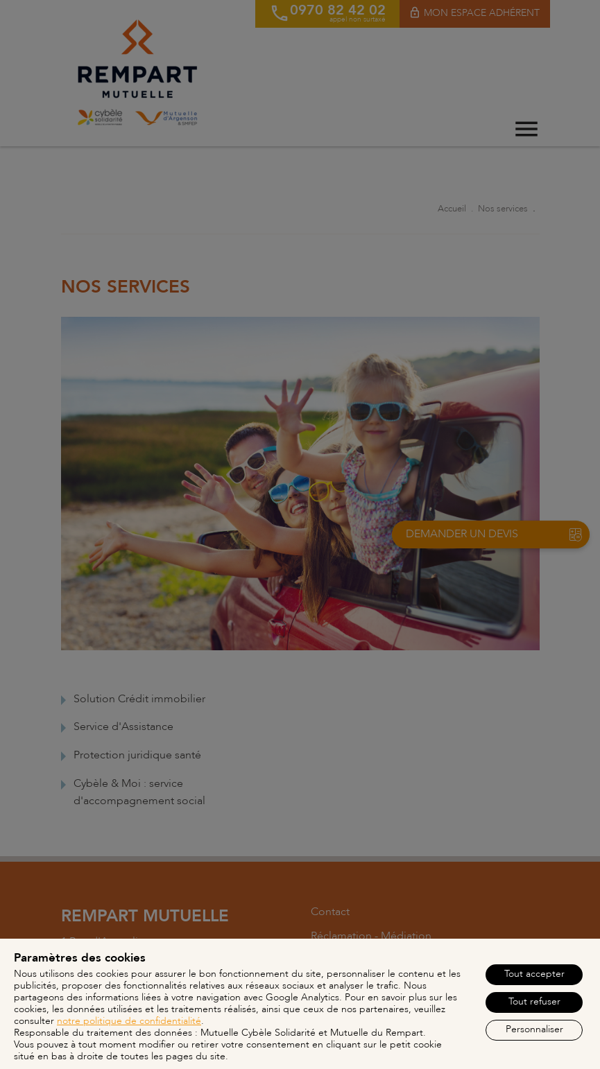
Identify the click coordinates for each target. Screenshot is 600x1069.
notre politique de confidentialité (129, 1020)
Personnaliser (534, 1029)
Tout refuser (534, 1001)
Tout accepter (534, 973)
